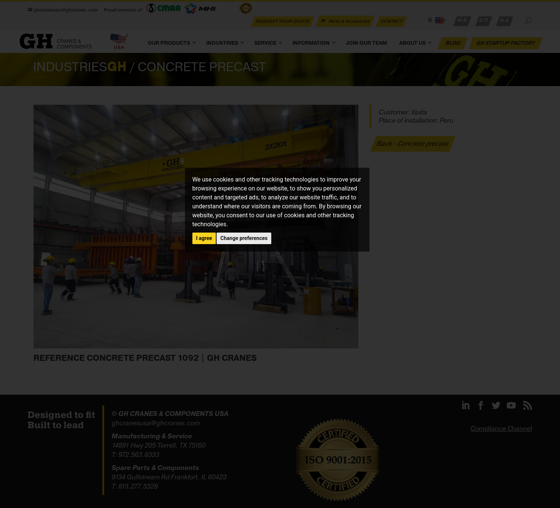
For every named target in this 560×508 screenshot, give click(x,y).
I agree (204, 238)
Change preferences (244, 238)
